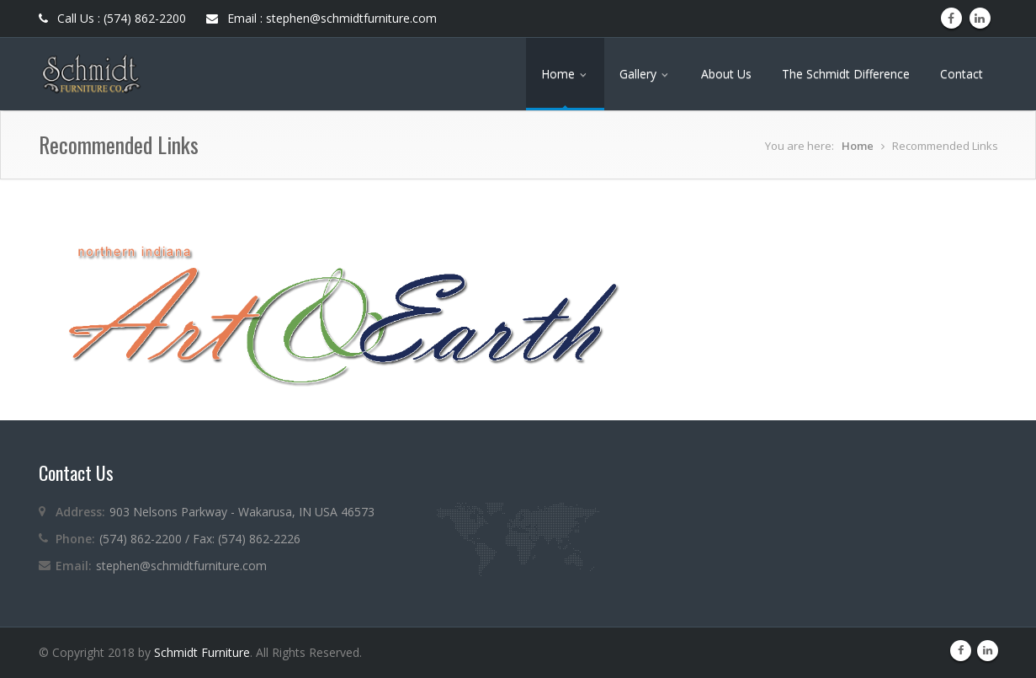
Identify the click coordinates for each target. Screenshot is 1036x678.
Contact (961, 74)
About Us (726, 74)
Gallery (645, 74)
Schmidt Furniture (202, 652)
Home (565, 74)
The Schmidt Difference (846, 74)
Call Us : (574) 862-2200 (112, 18)
